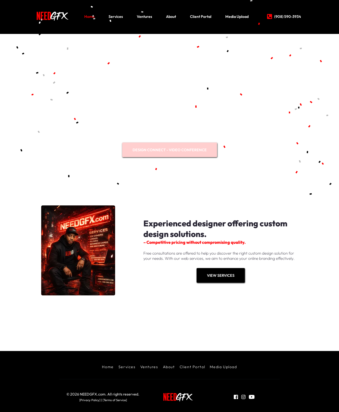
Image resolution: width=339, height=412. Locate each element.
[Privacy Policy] (89, 400)
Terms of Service (115, 400)
